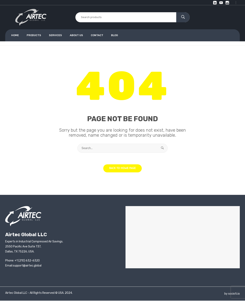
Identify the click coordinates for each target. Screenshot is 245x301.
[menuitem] (16, 35)
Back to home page (122, 169)
